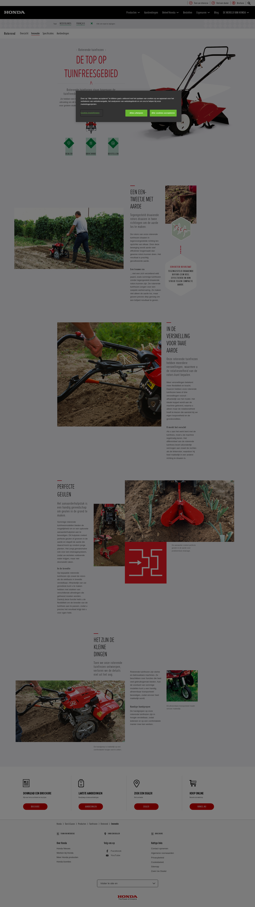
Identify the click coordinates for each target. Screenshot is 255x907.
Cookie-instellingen (90, 113)
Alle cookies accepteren (163, 113)
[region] (128, 106)
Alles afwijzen (136, 113)
